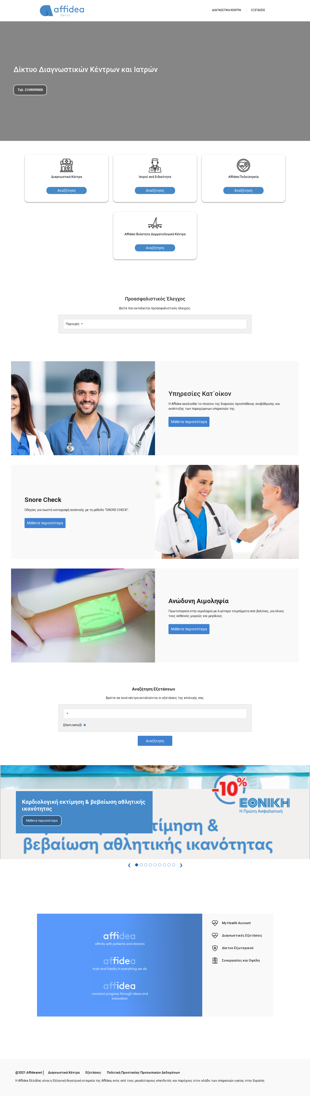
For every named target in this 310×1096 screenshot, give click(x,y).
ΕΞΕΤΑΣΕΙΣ (258, 10)
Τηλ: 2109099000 (30, 90)
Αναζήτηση (66, 190)
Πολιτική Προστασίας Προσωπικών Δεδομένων (143, 1072)
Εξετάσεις (93, 1072)
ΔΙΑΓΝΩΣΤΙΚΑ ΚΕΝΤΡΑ (226, 10)
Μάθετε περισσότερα (189, 422)
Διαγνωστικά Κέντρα (64, 1072)
